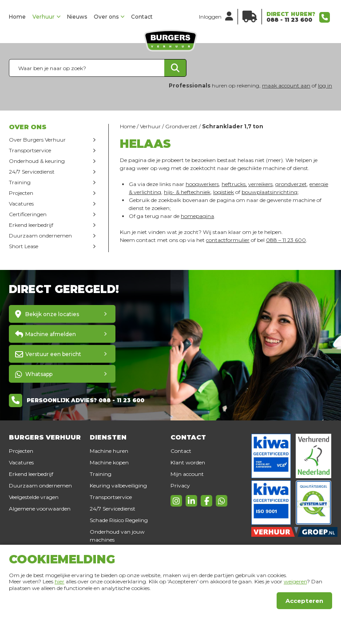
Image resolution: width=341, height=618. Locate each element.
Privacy (180, 485)
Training (20, 182)
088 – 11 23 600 (286, 240)
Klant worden (187, 462)
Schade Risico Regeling (119, 520)
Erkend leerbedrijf (31, 225)
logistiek (223, 192)
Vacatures (21, 203)
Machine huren (109, 451)
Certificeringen (28, 214)
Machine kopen (109, 462)
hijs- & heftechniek (187, 192)
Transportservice (30, 150)
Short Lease (23, 246)
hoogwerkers (202, 184)
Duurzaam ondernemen (40, 235)
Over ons (106, 16)
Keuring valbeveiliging (118, 485)
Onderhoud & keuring (37, 161)
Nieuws (77, 16)
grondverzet (291, 184)
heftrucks (234, 184)
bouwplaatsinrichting (269, 192)
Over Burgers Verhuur (37, 139)
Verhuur (43, 16)
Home (17, 16)
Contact (142, 16)
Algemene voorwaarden (40, 508)
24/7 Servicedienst (32, 171)
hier (59, 581)
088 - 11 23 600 (289, 20)
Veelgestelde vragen (34, 497)
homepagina (197, 216)
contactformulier (228, 240)
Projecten (21, 193)
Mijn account (187, 474)
